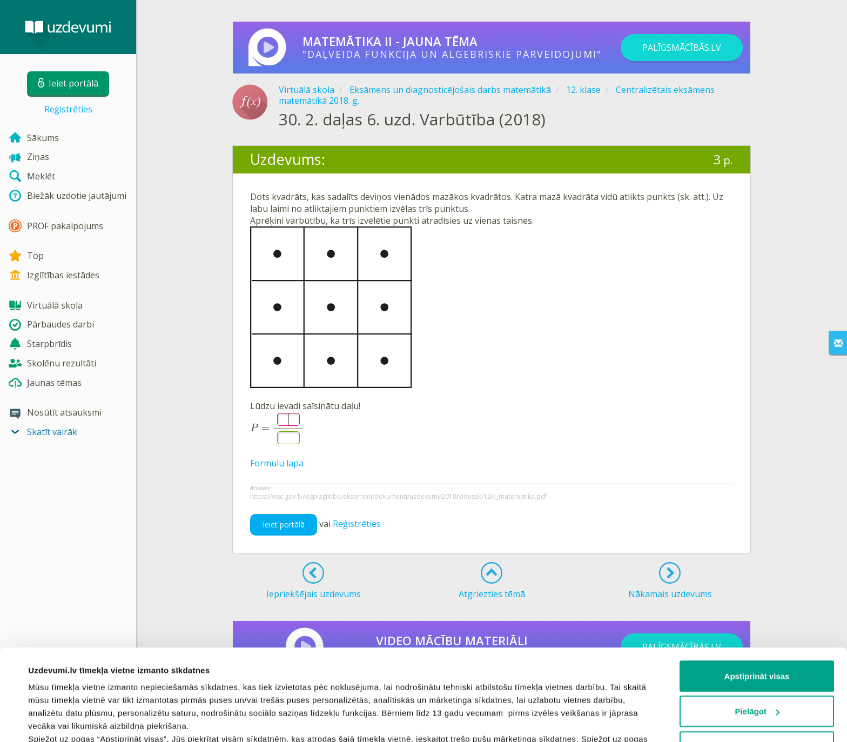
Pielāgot (757, 626)
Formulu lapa (277, 463)
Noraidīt (757, 661)
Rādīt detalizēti (57, 720)
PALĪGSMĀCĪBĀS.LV (681, 48)
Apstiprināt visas (757, 590)
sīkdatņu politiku (541, 679)
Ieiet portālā (284, 524)
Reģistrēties (68, 109)
